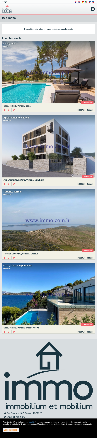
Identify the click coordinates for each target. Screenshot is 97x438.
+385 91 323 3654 (15, 417)
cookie (32, 422)
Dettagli (90, 110)
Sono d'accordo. (11, 430)
